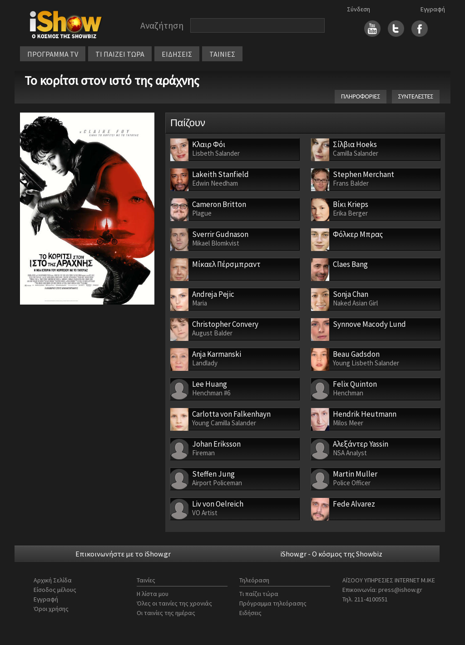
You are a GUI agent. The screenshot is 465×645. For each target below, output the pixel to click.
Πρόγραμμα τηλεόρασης (273, 603)
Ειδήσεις (250, 613)
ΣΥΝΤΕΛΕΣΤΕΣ (415, 96)
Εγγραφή (432, 9)
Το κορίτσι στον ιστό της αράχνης (112, 80)
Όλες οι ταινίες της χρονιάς (174, 603)
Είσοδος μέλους (55, 590)
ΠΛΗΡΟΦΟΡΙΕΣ (360, 96)
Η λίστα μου (152, 594)
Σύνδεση (358, 9)
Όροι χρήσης (51, 609)
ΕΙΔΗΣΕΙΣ (177, 54)
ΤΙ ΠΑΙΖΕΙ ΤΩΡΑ (119, 54)
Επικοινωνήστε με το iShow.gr (123, 553)
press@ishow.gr (400, 590)
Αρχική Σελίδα (53, 580)
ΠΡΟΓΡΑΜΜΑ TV (52, 54)
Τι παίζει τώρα (258, 594)
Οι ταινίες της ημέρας (166, 613)
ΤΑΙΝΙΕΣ (222, 54)
